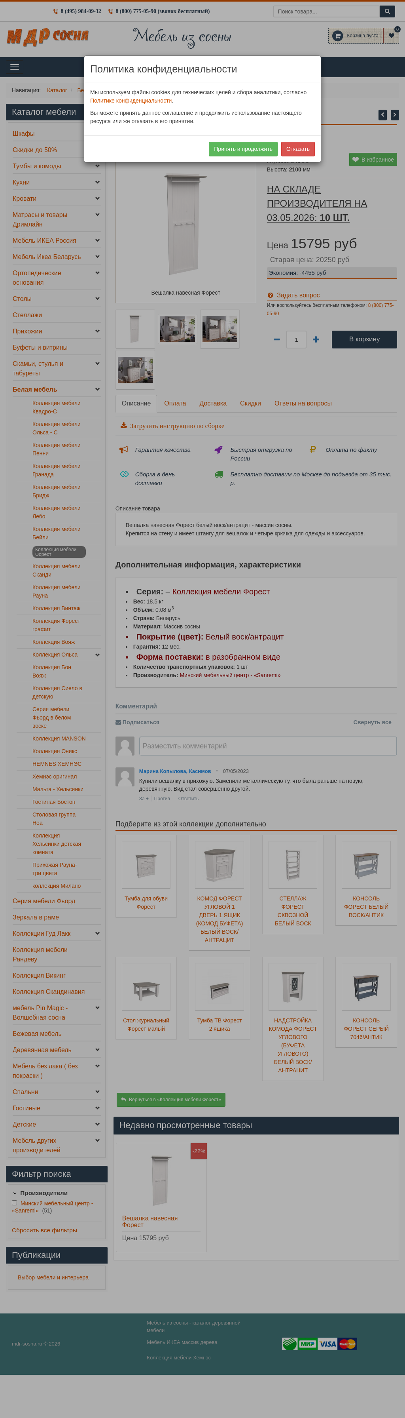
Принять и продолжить (243, 149)
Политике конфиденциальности (131, 100)
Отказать (298, 149)
